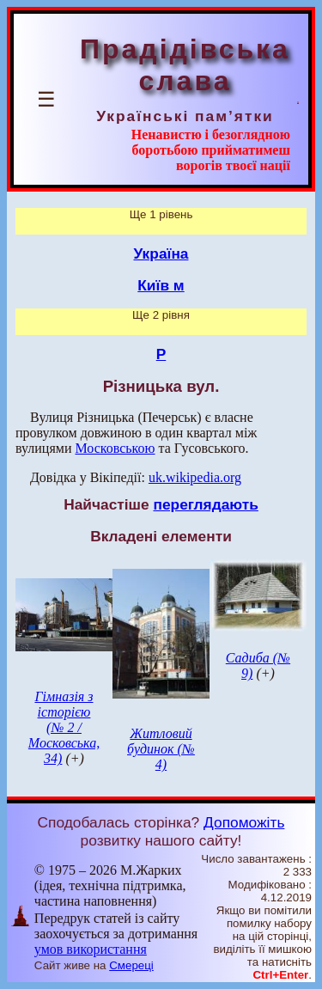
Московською (115, 448)
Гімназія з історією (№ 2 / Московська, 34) (64, 727)
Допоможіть (244, 822)
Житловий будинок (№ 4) (161, 749)
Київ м (160, 285)
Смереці (131, 965)
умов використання (90, 949)
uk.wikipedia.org (195, 477)
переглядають (205, 504)
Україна (161, 253)
